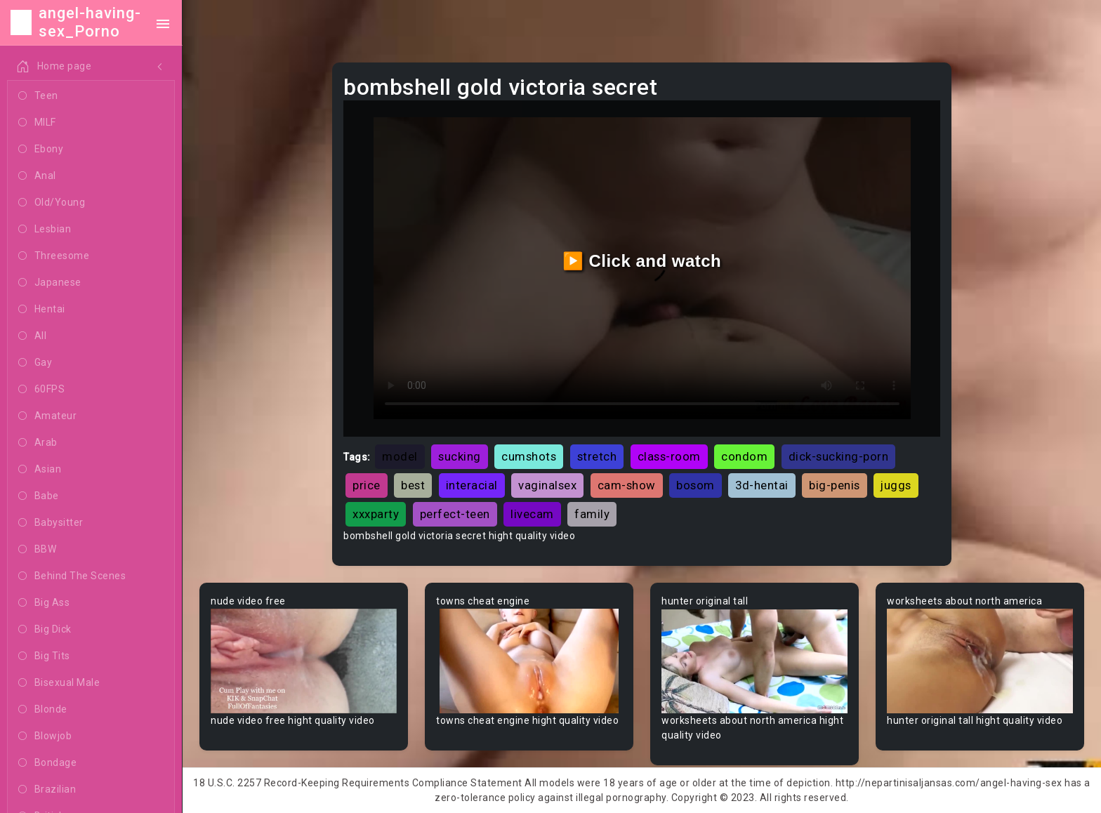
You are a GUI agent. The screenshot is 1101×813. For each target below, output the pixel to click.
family (591, 514)
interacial (472, 485)
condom (744, 456)
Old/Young (51, 203)
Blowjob (45, 736)
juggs (896, 485)
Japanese (49, 283)
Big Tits (44, 656)
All (32, 336)
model (400, 456)
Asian (39, 469)
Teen (38, 96)
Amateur (47, 416)
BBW (37, 549)
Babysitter (51, 523)
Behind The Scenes (72, 576)
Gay (35, 363)
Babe (38, 496)
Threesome (53, 256)
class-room (669, 456)
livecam (532, 514)
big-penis (834, 485)
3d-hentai (762, 485)
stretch (597, 456)
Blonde (42, 709)
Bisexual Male (59, 683)
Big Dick (45, 629)
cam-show (627, 485)
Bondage (47, 763)
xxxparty (375, 514)
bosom (695, 485)
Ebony (40, 149)
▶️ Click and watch (642, 260)
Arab (38, 443)
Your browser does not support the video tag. (304, 661)
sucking (459, 456)
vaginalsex (547, 485)
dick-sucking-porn (839, 456)
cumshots (528, 456)
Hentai (41, 309)
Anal (37, 176)
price (366, 485)
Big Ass (44, 603)
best (413, 485)
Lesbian (44, 229)
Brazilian (47, 790)
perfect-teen (455, 514)
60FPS (41, 389)
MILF (37, 123)
